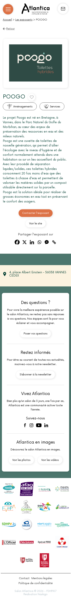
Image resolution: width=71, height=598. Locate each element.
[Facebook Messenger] (46, 242)
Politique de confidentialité (36, 583)
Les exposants (23, 19)
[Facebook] (17, 242)
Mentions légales (41, 578)
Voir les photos (21, 460)
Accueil (7, 19)
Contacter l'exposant (35, 213)
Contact (24, 578)
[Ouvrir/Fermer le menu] (8, 9)
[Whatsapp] (39, 242)
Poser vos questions (35, 333)
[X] (24, 242)
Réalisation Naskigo (35, 594)
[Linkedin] (32, 242)
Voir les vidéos (50, 460)
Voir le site (35, 223)
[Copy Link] (54, 242)
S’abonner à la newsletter (35, 374)
